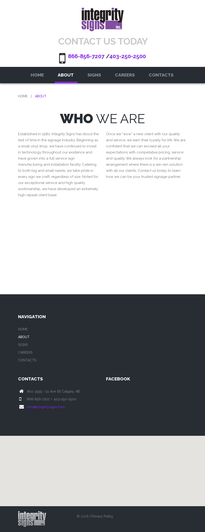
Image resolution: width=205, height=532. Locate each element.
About (66, 74)
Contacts (161, 74)
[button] (102, 466)
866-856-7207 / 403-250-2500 (51, 399)
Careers (125, 74)
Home (37, 74)
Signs (94, 74)
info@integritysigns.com (46, 407)
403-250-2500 (127, 56)
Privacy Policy (102, 516)
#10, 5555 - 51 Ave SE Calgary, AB (53, 391)
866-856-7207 (86, 56)
